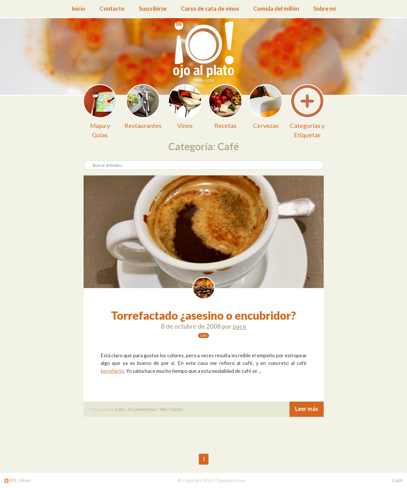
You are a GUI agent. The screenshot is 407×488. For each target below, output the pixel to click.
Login (397, 480)
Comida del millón (276, 8)
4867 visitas (171, 409)
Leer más (306, 408)
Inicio (78, 8)
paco (239, 326)
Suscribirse (153, 8)
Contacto (112, 8)
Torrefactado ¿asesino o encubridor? (203, 315)
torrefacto (112, 371)
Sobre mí (325, 8)
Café (203, 335)
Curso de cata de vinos (210, 8)
